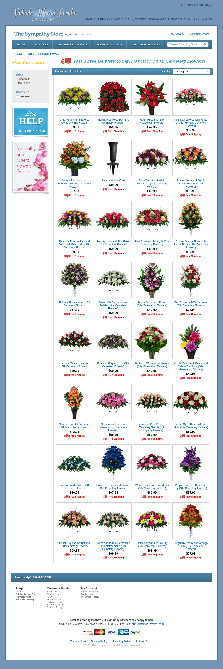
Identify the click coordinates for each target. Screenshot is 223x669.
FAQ (49, 596)
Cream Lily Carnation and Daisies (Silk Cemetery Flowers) (113, 305)
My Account (177, 33)
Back (19, 53)
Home (21, 44)
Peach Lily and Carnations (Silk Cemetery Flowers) (74, 545)
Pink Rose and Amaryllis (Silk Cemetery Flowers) (152, 243)
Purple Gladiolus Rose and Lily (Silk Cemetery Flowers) (190, 487)
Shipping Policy (55, 604)
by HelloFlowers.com (52, 34)
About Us (52, 591)
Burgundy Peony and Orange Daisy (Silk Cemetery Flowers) (191, 546)
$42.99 (152, 310)
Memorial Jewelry (145, 44)
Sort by (165, 71)
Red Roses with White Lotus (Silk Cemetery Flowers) (190, 304)
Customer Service (199, 33)
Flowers (41, 44)
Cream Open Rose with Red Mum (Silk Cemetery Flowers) (191, 426)
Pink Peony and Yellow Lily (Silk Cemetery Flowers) (152, 545)
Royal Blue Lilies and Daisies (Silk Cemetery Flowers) (113, 487)
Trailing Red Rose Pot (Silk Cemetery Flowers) (113, 121)
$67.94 (191, 310)
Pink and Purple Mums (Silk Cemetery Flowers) (74, 304)
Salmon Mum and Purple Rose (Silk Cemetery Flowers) (190, 183)
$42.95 (152, 127)
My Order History (90, 596)
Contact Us (53, 594)
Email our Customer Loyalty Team (144, 623)
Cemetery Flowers (29, 62)
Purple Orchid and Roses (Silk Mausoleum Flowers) (152, 304)
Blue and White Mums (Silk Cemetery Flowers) (74, 487)
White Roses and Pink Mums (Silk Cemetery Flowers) (152, 487)
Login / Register (89, 591)
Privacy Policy (54, 602)
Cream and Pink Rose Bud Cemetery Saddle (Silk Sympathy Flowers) (152, 427)
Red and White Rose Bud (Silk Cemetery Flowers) (74, 365)
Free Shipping (77, 131)
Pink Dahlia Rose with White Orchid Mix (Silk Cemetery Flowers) (190, 122)
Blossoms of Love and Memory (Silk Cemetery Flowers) (113, 427)
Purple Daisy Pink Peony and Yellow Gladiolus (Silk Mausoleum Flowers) (191, 366)
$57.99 (74, 191)
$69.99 (74, 127)
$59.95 (113, 127)
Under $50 (23, 78)
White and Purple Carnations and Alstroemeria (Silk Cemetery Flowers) (113, 546)
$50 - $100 (23, 83)
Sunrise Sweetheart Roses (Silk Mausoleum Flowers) (74, 426)
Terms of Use (54, 599)
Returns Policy (55, 607)
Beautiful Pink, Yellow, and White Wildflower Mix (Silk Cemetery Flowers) (74, 244)
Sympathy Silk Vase (113, 180)
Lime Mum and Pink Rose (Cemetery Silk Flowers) (74, 121)
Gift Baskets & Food (72, 44)
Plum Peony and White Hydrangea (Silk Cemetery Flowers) (152, 183)
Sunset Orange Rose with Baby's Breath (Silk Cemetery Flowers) (191, 244)
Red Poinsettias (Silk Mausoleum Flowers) (152, 121)
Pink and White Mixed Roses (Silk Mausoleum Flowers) (152, 365)
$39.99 (113, 185)
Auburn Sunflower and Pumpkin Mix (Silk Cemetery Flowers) (74, 183)
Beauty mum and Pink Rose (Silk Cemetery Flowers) (113, 243)
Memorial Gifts (109, 44)
